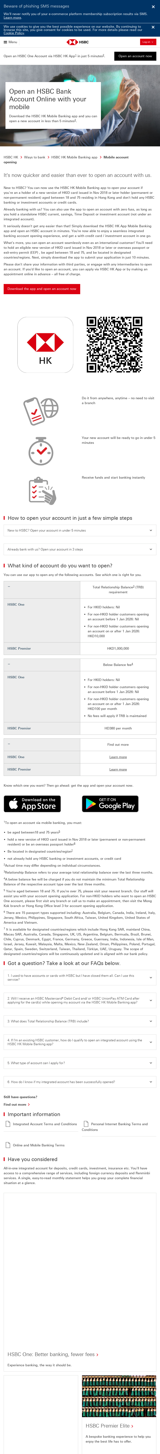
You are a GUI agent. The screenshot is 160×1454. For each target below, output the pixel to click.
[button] (80, 530)
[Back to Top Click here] (15, 1428)
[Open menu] (10, 42)
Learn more (12, 18)
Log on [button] (149, 42)
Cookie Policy (14, 33)
